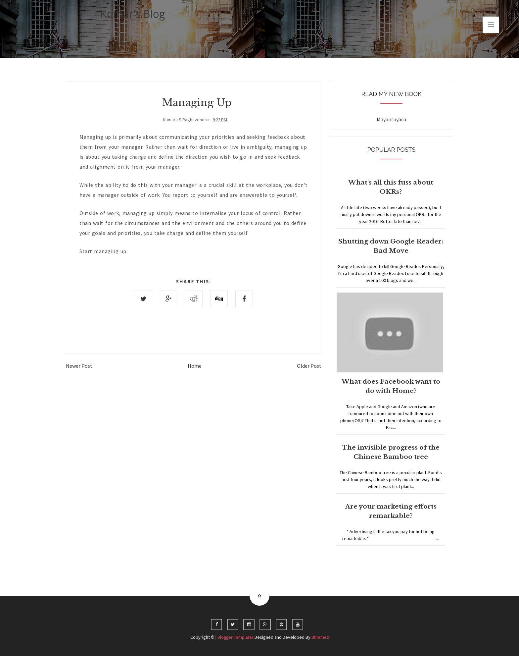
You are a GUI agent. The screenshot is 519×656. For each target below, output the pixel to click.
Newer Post (79, 365)
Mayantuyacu (391, 119)
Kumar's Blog (132, 14)
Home (195, 365)
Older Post (309, 365)
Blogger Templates (235, 637)
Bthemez (321, 637)
